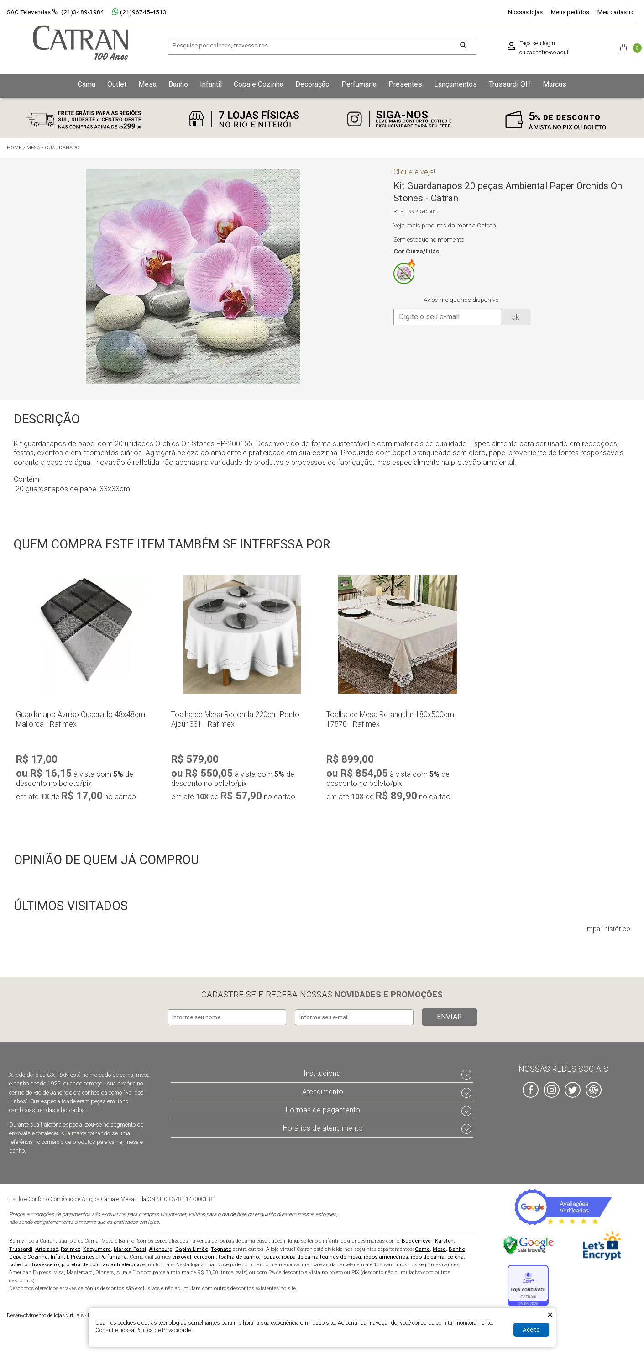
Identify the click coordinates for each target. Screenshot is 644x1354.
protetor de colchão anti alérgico (101, 1263)
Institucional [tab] (323, 1072)
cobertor (19, 1263)
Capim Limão (191, 1247)
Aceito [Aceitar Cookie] (531, 1329)
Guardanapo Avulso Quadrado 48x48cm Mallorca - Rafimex (80, 719)
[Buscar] (463, 45)
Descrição (47, 419)
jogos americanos (386, 1255)
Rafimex (70, 1247)
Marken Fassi (130, 1247)
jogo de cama (428, 1255)
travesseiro (45, 1263)
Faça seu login (537, 43)
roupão (270, 1255)
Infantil (59, 1255)
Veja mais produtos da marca (444, 225)
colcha (455, 1255)
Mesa (439, 1247)
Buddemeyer (417, 1239)
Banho (457, 1247)
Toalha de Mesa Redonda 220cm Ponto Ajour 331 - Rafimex (235, 719)
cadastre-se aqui (547, 52)
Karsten (444, 1239)
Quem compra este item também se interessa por (172, 544)
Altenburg (161, 1247)
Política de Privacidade (163, 1330)
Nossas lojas (525, 12)
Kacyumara (97, 1247)
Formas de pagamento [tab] (323, 1108)
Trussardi (20, 1247)
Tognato (221, 1247)
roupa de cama (300, 1255)
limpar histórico (607, 929)
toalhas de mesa (340, 1255)
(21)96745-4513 (139, 12)
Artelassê (46, 1247)
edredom (205, 1255)
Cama (422, 1247)
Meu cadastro (616, 12)
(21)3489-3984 (82, 12)
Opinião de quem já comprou (106, 860)
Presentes (82, 1255)
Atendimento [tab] (322, 1090)
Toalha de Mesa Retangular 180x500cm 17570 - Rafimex (390, 719)
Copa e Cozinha (28, 1255)
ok (515, 317)
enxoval (181, 1255)
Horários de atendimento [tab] (323, 1126)
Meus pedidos (570, 12)
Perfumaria (113, 1255)
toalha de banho (239, 1255)
